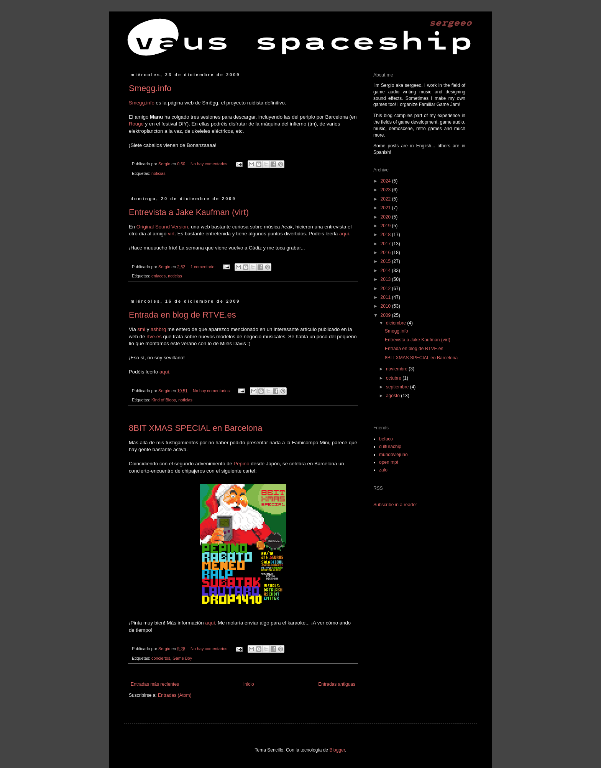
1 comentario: (203, 266)
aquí (344, 233)
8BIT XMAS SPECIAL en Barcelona (196, 428)
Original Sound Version (162, 227)
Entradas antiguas (336, 684)
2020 (386, 217)
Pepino (241, 463)
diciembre (396, 323)
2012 (386, 288)
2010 (386, 306)
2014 (386, 270)
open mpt (388, 462)
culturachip (390, 446)
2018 (386, 234)
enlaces (158, 276)
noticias (158, 173)
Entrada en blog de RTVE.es (182, 315)
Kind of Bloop (163, 400)
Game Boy (182, 658)
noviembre (397, 369)
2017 (386, 243)
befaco (386, 439)
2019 (386, 225)
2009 (386, 315)
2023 (386, 189)
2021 (386, 207)
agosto (393, 395)
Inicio (248, 684)
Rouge (136, 124)
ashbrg (158, 329)
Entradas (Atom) (174, 695)
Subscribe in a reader (395, 504)
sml (142, 329)
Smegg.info (150, 88)
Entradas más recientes (155, 684)
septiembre (398, 387)
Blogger (337, 750)
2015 (386, 261)
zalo (383, 470)
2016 (386, 252)
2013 (386, 279)
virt (171, 233)
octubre (394, 378)
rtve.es (154, 336)
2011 (386, 297)
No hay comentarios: (210, 163)
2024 (386, 181)
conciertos (160, 658)
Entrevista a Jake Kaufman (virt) (189, 212)
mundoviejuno (393, 454)
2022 (386, 199)
